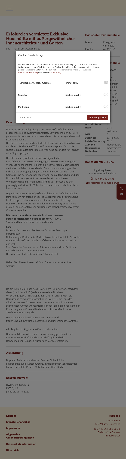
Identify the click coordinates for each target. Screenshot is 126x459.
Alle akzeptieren (97, 117)
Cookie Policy (55, 72)
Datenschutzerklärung (28, 72)
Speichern (25, 117)
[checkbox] (106, 82)
